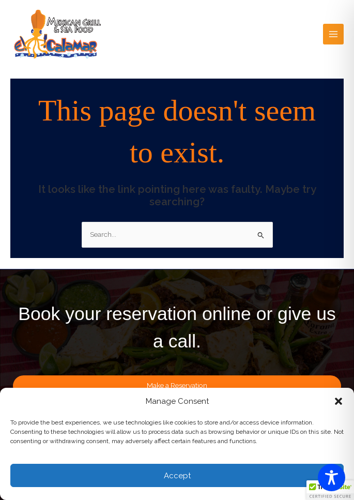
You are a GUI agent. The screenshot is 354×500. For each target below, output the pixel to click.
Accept (177, 475)
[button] (338, 401)
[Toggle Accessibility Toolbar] (331, 477)
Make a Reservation (177, 385)
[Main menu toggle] (333, 34)
